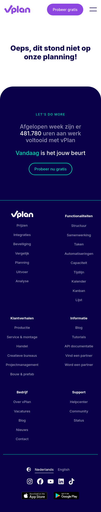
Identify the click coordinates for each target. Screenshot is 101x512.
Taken (79, 244)
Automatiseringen (78, 253)
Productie (22, 327)
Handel (22, 346)
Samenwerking (79, 235)
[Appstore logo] (37, 496)
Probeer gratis (65, 9)
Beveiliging (22, 244)
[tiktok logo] (71, 482)
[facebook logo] (42, 482)
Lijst (79, 300)
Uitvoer (22, 272)
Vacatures (22, 411)
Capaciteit (79, 263)
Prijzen (22, 225)
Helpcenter (79, 402)
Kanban (79, 291)
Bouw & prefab (22, 374)
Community (78, 411)
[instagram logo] (32, 482)
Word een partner (79, 365)
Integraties (22, 235)
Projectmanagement (22, 365)
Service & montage (22, 337)
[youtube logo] (52, 482)
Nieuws (22, 430)
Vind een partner (78, 355)
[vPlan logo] (17, 9)
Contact (22, 439)
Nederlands (44, 469)
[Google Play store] (67, 496)
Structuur (78, 225)
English (63, 469)
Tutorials (79, 337)
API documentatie (78, 346)
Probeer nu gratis (50, 168)
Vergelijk (22, 253)
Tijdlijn (79, 272)
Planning (22, 262)
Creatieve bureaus (22, 355)
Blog (78, 327)
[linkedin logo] (63, 482)
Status (79, 420)
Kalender (79, 281)
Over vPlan (22, 402)
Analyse (22, 281)
